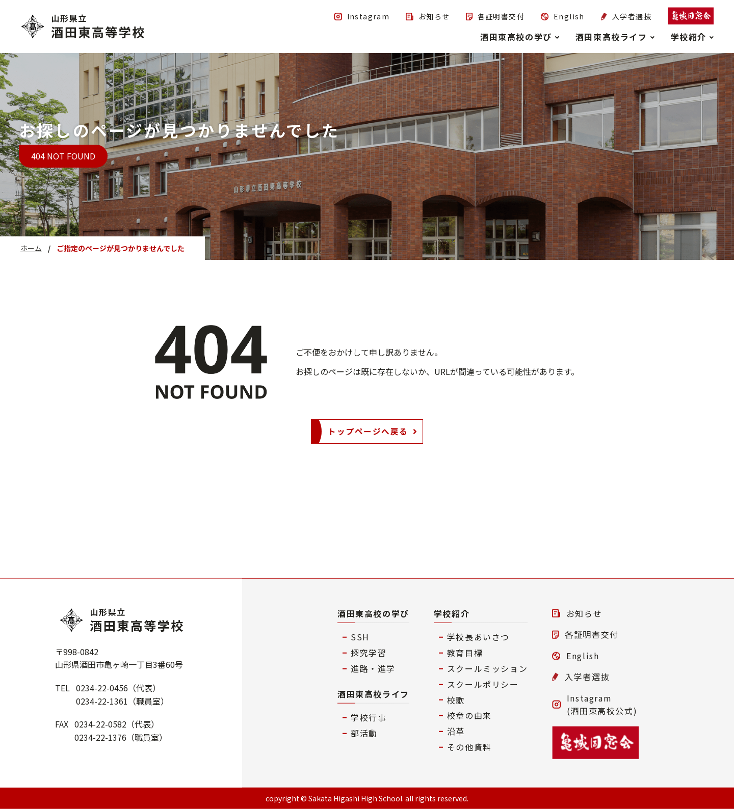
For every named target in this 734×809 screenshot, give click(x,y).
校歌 (456, 699)
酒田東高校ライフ (373, 693)
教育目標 (465, 652)
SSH (360, 637)
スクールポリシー (483, 684)
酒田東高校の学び (373, 613)
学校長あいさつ (478, 637)
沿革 (456, 731)
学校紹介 (451, 613)
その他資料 (469, 747)
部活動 (364, 733)
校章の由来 (469, 715)
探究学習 (368, 652)
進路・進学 (373, 668)
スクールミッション (487, 668)
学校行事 (368, 717)
